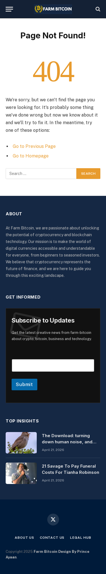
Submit (24, 384)
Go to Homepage (31, 156)
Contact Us (52, 538)
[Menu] (9, 9)
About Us (24, 538)
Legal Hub (80, 538)
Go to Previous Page (34, 146)
